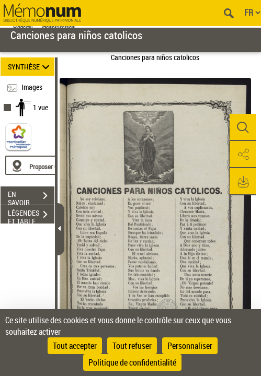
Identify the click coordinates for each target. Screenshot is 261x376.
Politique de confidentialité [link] (132, 362)
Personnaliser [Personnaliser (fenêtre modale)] (189, 345)
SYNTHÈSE (30, 66)
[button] (243, 127)
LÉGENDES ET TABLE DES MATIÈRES (31, 215)
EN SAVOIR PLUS (31, 197)
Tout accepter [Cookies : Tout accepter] (75, 345)
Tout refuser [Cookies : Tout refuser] (132, 345)
